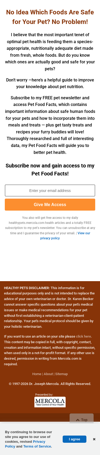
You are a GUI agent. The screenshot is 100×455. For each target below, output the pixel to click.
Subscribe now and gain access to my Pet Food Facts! (50, 169)
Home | (37, 374)
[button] (93, 439)
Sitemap (61, 374)
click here (83, 336)
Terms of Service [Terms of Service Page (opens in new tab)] (37, 446)
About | (49, 374)
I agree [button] (74, 439)
